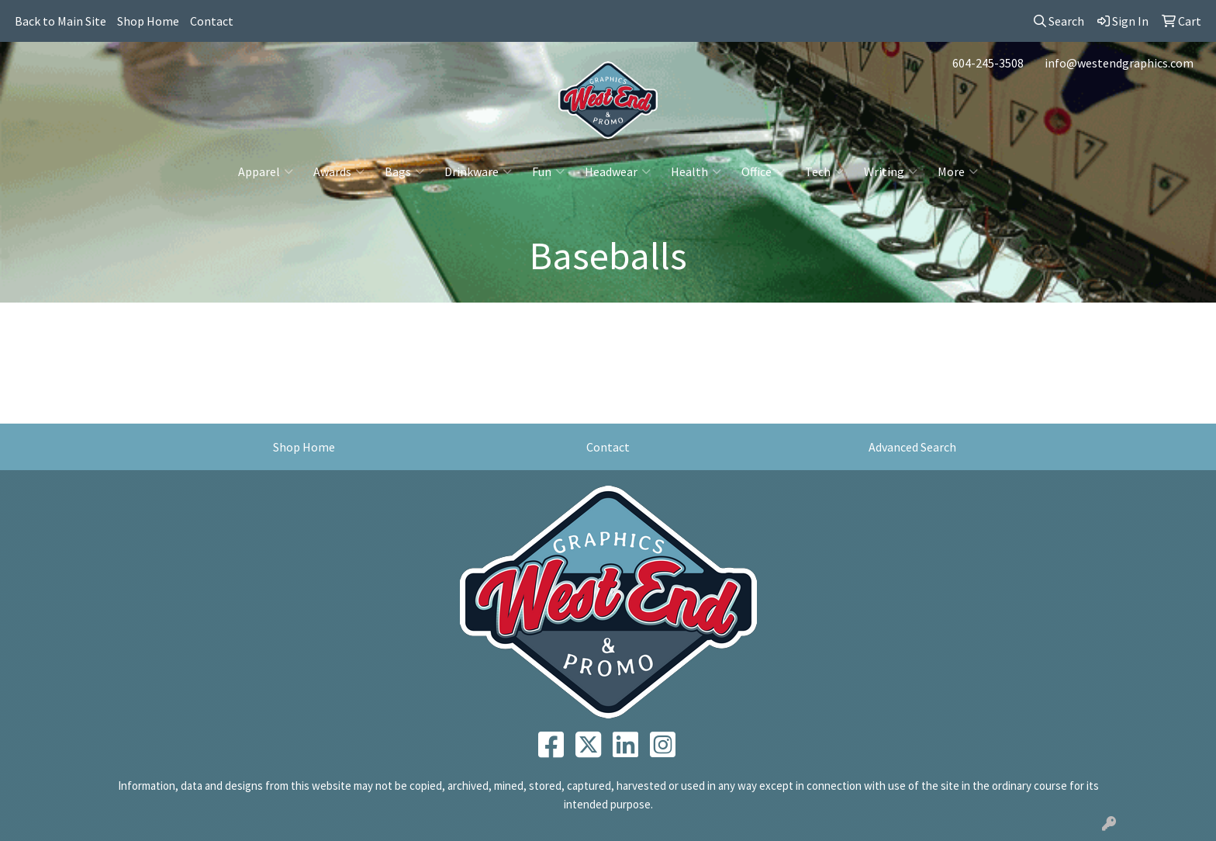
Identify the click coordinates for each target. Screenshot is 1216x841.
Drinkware (478, 171)
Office (763, 171)
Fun (548, 171)
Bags (404, 171)
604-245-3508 (988, 63)
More (958, 171)
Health (696, 171)
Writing (890, 171)
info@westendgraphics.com (1119, 63)
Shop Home (148, 21)
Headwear (618, 171)
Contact (211, 21)
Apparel (265, 171)
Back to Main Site (60, 21)
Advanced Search (912, 447)
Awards (338, 171)
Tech (824, 171)
